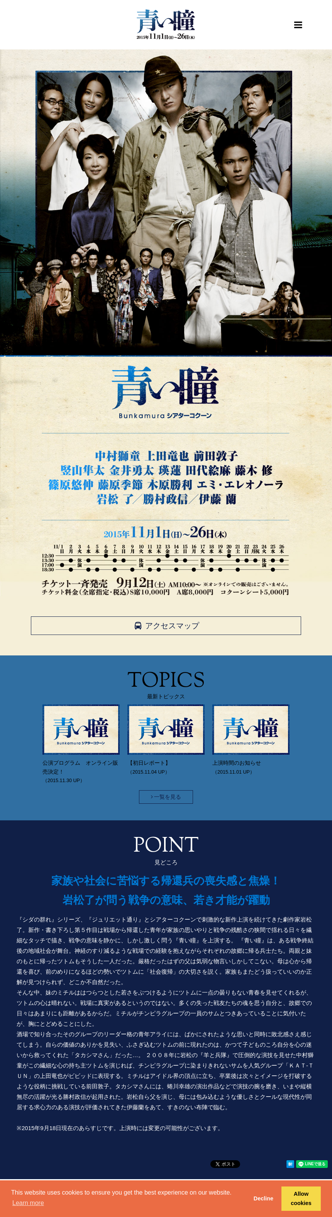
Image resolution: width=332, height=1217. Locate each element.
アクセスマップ (166, 625)
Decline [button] (263, 1198)
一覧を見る (166, 797)
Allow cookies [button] (301, 1198)
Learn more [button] (28, 1203)
